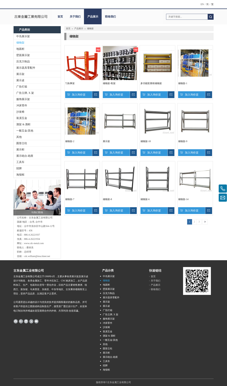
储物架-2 (69, 141)
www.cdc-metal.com (34, 243)
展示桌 (20, 80)
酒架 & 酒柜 (23, 124)
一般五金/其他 (24, 130)
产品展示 (92, 16)
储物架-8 (107, 199)
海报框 (20, 174)
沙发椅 (20, 111)
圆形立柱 (21, 143)
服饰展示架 (23, 99)
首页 (60, 16)
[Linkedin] (26, 321)
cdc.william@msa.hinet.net (37, 256)
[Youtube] (36, 321)
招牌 (19, 168)
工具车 (20, 162)
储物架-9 (182, 141)
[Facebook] (16, 321)
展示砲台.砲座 (24, 155)
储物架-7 (69, 199)
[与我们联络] (37, 197)
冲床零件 (21, 105)
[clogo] (30, 17)
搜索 (210, 17)
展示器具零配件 (25, 67)
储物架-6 (145, 199)
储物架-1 (182, 83)
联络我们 (110, 16)
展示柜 (20, 149)
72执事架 (70, 83)
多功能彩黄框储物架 (151, 83)
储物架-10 (145, 141)
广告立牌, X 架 (25, 92)
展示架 (20, 74)
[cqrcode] (197, 281)
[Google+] (21, 321)
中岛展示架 (23, 36)
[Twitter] (31, 321)
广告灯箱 (21, 86)
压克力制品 (23, 61)
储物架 (20, 42)
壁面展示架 (23, 55)
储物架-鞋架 (109, 83)
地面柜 (20, 48)
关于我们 (75, 16)
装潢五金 (21, 118)
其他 (19, 136)
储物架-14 (183, 199)
